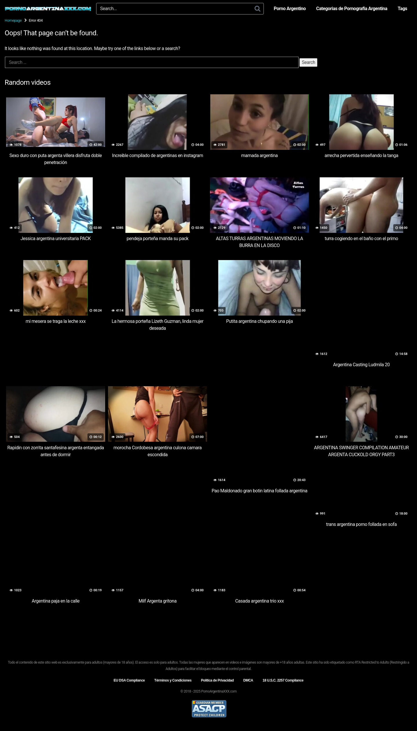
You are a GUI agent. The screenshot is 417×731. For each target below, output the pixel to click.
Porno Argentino (290, 8)
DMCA (248, 680)
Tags (402, 8)
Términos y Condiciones (172, 680)
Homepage (13, 20)
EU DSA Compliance (129, 680)
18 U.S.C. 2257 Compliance (283, 680)
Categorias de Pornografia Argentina (351, 8)
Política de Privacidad (217, 680)
